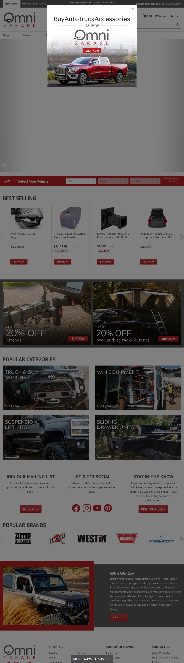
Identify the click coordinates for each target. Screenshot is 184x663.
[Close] (92, 9)
